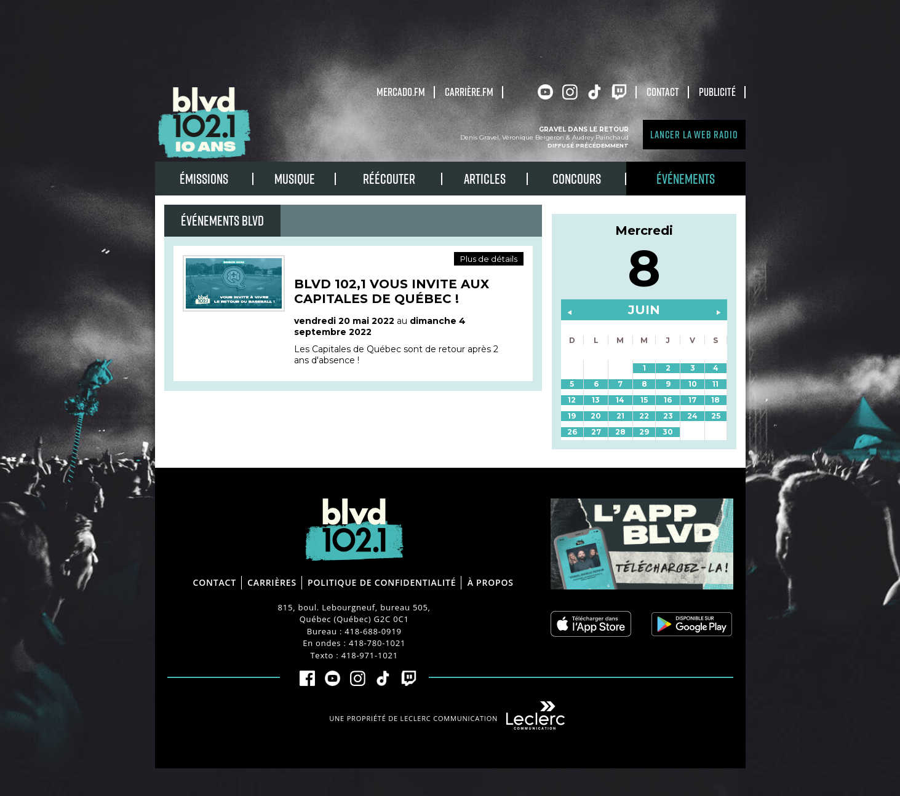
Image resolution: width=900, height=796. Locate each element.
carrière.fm (469, 91)
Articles (485, 178)
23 (668, 415)
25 (715, 415)
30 (668, 431)
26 (572, 431)
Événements (685, 178)
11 (715, 383)
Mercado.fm (400, 91)
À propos (491, 582)
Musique (294, 178)
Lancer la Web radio (694, 134)
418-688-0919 (372, 631)
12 (572, 399)
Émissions (204, 178)
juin (644, 309)
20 (596, 415)
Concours (576, 178)
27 (596, 431)
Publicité (717, 91)
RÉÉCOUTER (389, 178)
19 (572, 415)
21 (620, 415)
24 (692, 415)
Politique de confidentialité (382, 582)
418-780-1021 (377, 642)
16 (668, 399)
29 (644, 431)
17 (692, 399)
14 (620, 399)
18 (715, 399)
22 (644, 415)
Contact (663, 91)
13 (596, 399)
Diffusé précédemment (588, 145)
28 (620, 431)
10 (692, 383)
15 (644, 399)
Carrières (272, 582)
